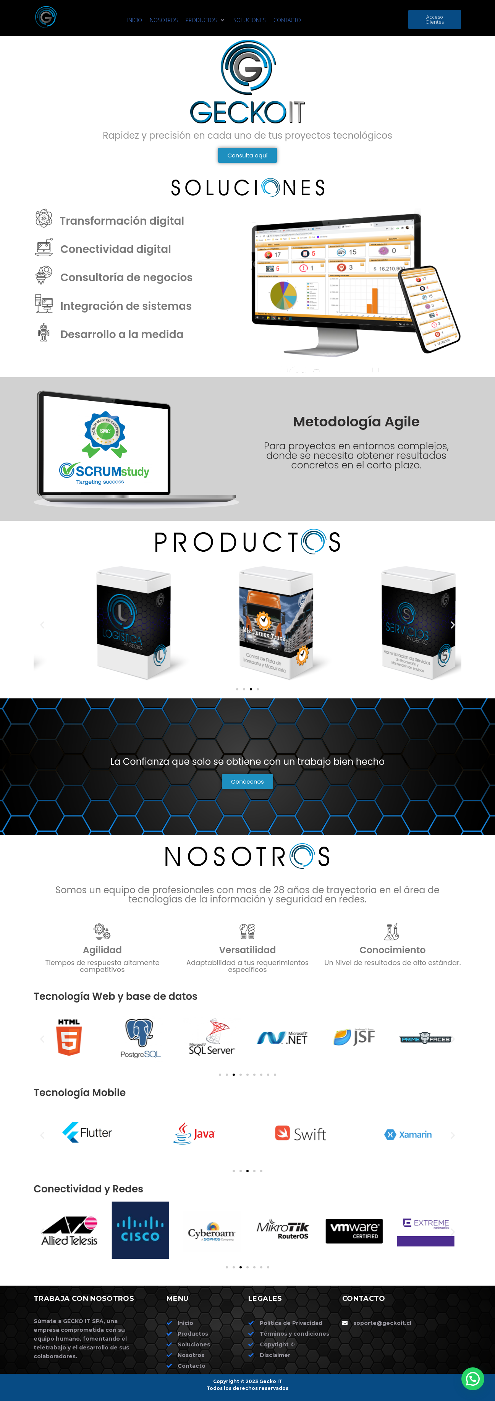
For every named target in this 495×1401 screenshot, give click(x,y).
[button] (206, 20)
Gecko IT (270, 1381)
